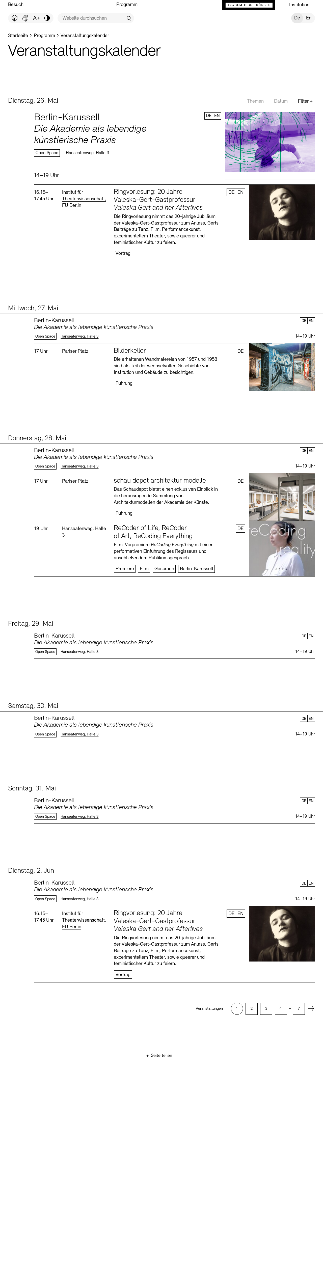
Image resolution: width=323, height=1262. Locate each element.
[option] (237, 1009)
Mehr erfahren (174, 145)
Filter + (305, 101)
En (308, 18)
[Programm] (44, 35)
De (297, 18)
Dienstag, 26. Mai (33, 100)
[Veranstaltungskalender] (85, 35)
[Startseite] (18, 35)
